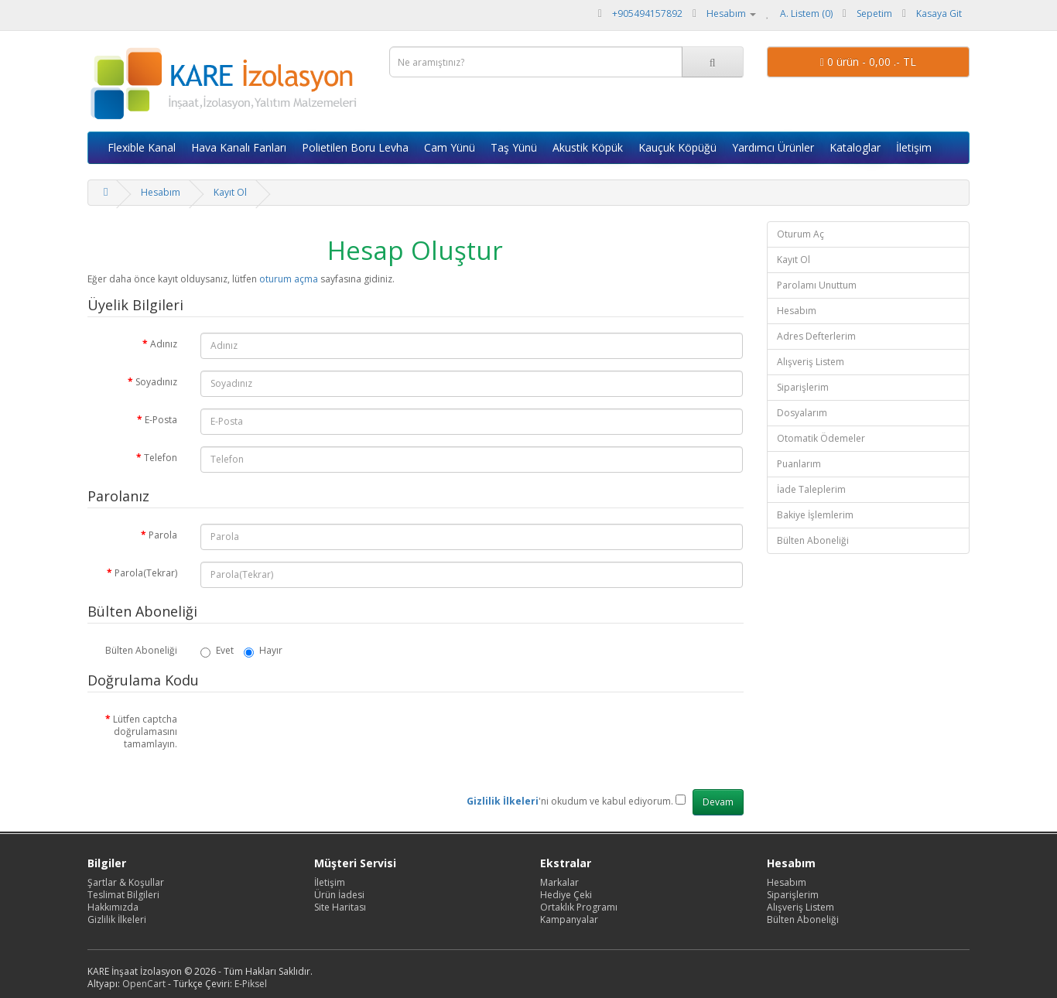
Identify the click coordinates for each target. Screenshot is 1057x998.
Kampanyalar (569, 919)
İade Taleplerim (811, 489)
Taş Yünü (514, 147)
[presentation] (318, 738)
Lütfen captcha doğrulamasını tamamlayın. (145, 731)
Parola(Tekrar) (146, 572)
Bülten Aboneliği (141, 650)
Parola (163, 535)
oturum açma (288, 278)
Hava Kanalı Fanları (238, 147)
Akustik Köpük (587, 147)
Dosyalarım (802, 412)
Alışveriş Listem (810, 361)
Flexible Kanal (142, 147)
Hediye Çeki (566, 894)
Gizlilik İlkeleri (116, 919)
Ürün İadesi (339, 894)
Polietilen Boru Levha (355, 147)
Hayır (263, 650)
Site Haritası (340, 907)
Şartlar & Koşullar (125, 882)
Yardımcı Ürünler (773, 147)
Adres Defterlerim (816, 336)
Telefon (160, 457)
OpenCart (144, 983)
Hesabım (160, 192)
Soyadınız (156, 381)
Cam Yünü (449, 147)
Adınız (163, 343)
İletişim (914, 147)
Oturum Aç (800, 234)
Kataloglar (855, 147)
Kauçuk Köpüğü (677, 147)
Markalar (559, 882)
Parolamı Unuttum (817, 285)
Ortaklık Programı (578, 907)
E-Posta (161, 419)
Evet (217, 650)
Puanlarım (799, 463)
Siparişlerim (803, 387)
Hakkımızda (113, 907)
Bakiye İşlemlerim (815, 514)
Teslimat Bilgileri (123, 894)
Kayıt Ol (230, 192)
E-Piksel (250, 983)
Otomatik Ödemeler (821, 438)
